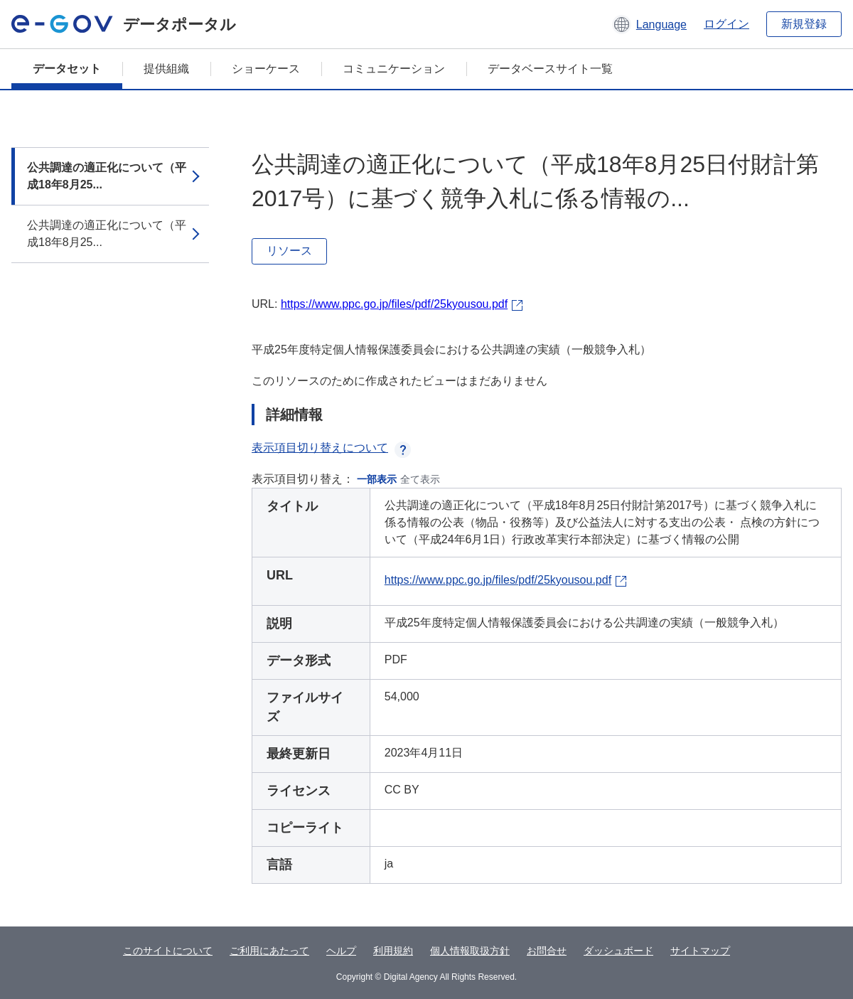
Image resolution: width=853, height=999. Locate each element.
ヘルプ (341, 950)
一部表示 (377, 479)
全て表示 (420, 479)
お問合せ (547, 950)
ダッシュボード (618, 950)
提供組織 (166, 69)
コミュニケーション (394, 69)
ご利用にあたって (269, 950)
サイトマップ (700, 950)
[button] (649, 24)
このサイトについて (168, 950)
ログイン (726, 24)
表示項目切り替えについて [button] (331, 448)
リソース (289, 251)
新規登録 (804, 24)
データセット (67, 69)
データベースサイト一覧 (550, 69)
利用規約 (393, 950)
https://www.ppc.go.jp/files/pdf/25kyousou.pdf (394, 304)
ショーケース (266, 69)
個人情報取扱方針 (470, 950)
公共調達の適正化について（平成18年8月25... (106, 176)
